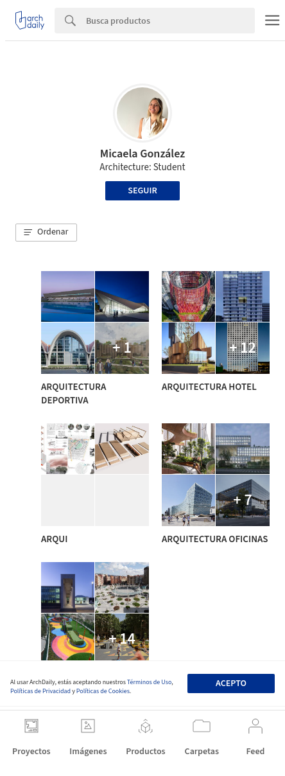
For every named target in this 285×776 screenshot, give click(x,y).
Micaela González (143, 154)
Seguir (142, 190)
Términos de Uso (149, 682)
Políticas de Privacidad (40, 691)
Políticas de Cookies (103, 691)
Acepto (231, 683)
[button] (46, 233)
